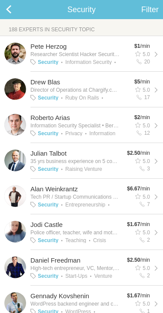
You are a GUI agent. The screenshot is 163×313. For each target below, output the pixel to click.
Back (17, 9)
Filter (150, 9)
